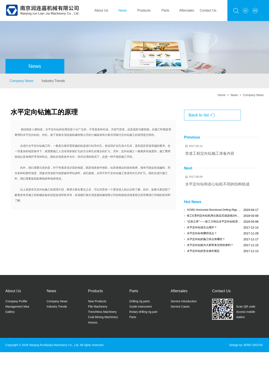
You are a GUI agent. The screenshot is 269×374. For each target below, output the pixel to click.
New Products (97, 301)
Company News (21, 81)
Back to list (202, 115)
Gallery (10, 311)
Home (221, 95)
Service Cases (180, 306)
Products (144, 10)
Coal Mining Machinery (103, 317)
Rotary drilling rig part (143, 311)
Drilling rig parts (139, 301)
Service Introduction (184, 301)
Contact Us (208, 10)
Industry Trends (53, 81)
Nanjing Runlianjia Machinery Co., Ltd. (54, 345)
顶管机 (62, 195)
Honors (93, 322)
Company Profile (16, 301)
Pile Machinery (97, 306)
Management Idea (17, 306)
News (122, 10)
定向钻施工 (128, 134)
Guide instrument (140, 306)
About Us (101, 10)
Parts (165, 10)
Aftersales (186, 10)
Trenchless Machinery (102, 311)
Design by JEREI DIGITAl (245, 345)
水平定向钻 (52, 129)
